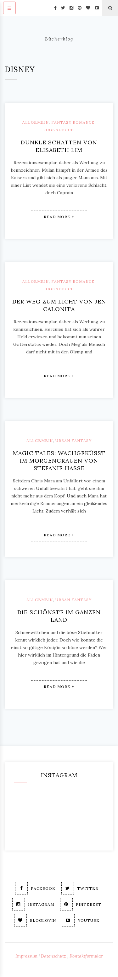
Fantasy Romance (73, 122)
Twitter (79, 888)
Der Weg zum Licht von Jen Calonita (59, 305)
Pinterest (80, 904)
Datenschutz (53, 956)
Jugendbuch (59, 129)
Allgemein (35, 122)
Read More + (59, 216)
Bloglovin (35, 920)
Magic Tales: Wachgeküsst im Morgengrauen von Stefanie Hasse (59, 460)
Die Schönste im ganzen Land (59, 616)
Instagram (33, 904)
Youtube (80, 920)
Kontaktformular (86, 956)
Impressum (26, 956)
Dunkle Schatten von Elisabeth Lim (59, 146)
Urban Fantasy (73, 440)
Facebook (35, 888)
